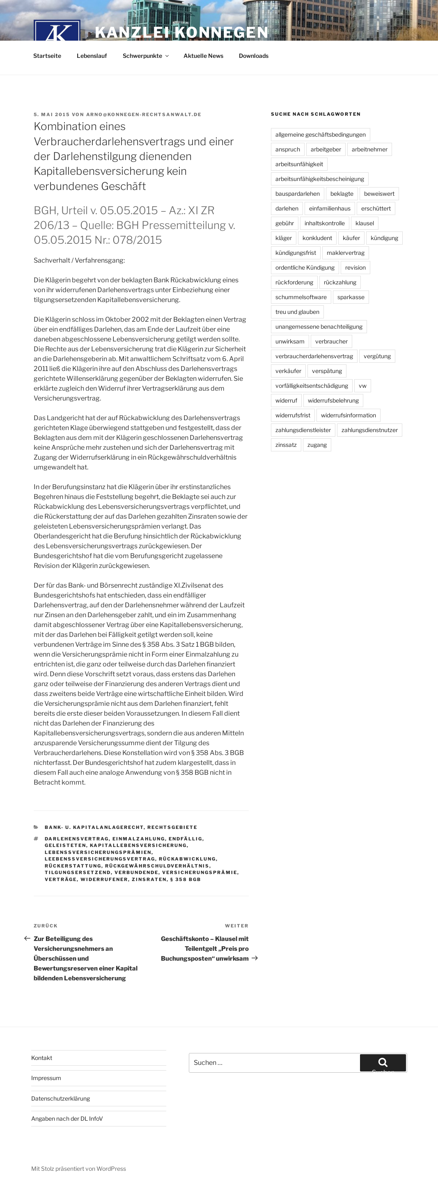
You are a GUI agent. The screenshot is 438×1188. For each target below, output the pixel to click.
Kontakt (41, 1057)
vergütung (377, 356)
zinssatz (286, 444)
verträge (61, 879)
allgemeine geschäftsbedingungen (320, 134)
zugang (317, 444)
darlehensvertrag (77, 839)
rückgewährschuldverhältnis (157, 866)
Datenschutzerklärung (60, 1098)
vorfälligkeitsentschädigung (311, 385)
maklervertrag (346, 252)
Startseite (47, 55)
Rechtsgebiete (172, 827)
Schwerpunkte (146, 55)
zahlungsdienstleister (303, 429)
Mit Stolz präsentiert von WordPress (78, 1168)
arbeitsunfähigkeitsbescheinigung (319, 178)
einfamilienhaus (330, 208)
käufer (351, 237)
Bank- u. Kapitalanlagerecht (94, 827)
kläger (283, 237)
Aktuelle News (203, 55)
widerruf (286, 400)
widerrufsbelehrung (333, 400)
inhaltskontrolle (325, 223)
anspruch (287, 149)
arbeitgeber (326, 149)
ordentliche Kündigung (305, 267)
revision (355, 267)
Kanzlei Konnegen (182, 32)
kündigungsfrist (295, 252)
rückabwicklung (187, 859)
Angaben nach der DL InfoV (67, 1118)
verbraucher (331, 341)
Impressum (46, 1077)
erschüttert (376, 208)
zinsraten (149, 879)
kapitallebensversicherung (138, 845)
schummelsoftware (301, 296)
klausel (364, 223)
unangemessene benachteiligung (318, 326)
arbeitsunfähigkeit (299, 163)
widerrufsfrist (292, 415)
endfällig (185, 839)
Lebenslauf (92, 55)
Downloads (253, 55)
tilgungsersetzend (78, 872)
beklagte (341, 193)
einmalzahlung (138, 839)
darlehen (286, 208)
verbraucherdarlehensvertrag (314, 356)
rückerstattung (73, 866)
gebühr (284, 223)
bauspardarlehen (297, 193)
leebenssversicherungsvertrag (100, 859)
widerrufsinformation (348, 415)
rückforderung (294, 282)
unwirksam (290, 341)
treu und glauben (297, 311)
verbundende (136, 872)
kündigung (384, 237)
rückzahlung (340, 282)
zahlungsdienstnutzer (370, 429)
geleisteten (65, 845)
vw (363, 385)
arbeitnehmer (370, 149)
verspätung (327, 370)
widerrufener (104, 879)
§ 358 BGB (185, 879)
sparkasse (351, 296)
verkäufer (288, 370)
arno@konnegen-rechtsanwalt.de (144, 114)
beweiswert (379, 193)
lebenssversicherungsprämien (98, 852)
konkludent (317, 237)
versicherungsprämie (199, 872)
